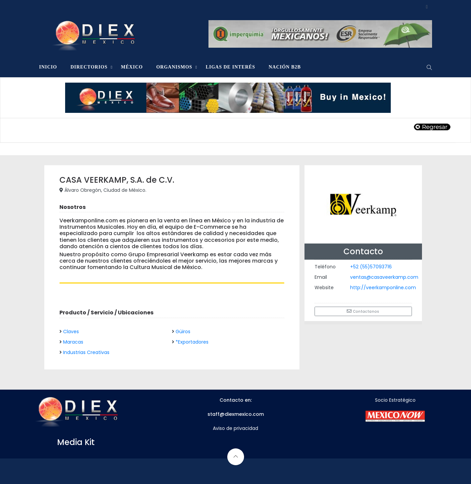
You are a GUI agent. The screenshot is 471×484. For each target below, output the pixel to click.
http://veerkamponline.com (383, 287)
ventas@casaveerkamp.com (384, 277)
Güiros (183, 331)
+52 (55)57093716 (371, 266)
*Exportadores (192, 342)
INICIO (48, 67)
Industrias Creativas (86, 352)
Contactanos (363, 311)
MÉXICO (132, 67)
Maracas (73, 342)
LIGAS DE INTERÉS (230, 67)
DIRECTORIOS (88, 67)
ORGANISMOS (174, 67)
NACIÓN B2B (285, 67)
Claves (71, 331)
